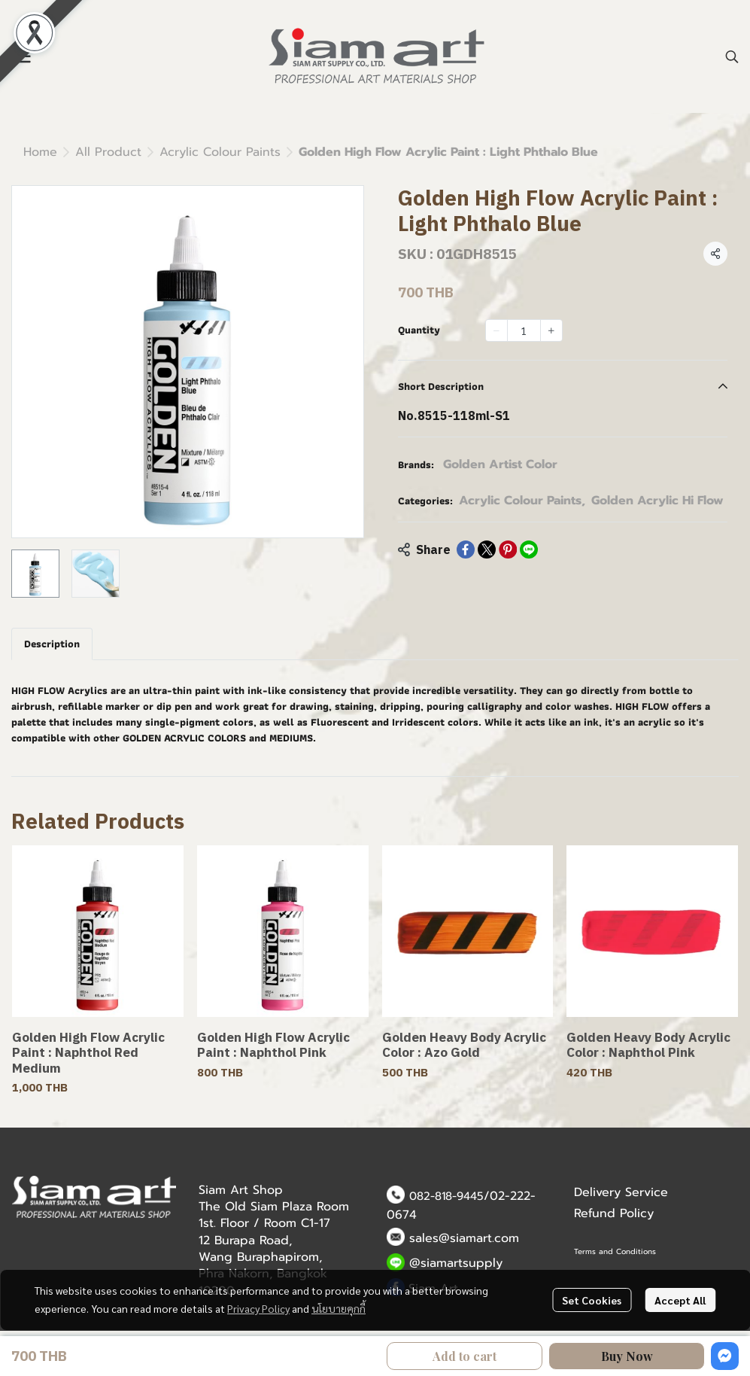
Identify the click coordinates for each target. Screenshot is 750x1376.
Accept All (680, 1300)
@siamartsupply (456, 1263)
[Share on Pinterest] (508, 549)
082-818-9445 (446, 1196)
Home (40, 152)
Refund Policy (614, 1213)
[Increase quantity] (551, 330)
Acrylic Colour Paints (220, 152)
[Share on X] (487, 549)
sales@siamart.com (464, 1238)
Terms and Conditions (615, 1251)
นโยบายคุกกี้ (338, 1308)
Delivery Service (621, 1192)
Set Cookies (591, 1300)
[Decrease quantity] (496, 330)
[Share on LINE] (529, 549)
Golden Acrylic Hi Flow (657, 501)
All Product (108, 152)
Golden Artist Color (500, 464)
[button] (731, 56)
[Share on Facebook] (466, 549)
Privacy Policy (258, 1308)
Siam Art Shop (241, 1190)
